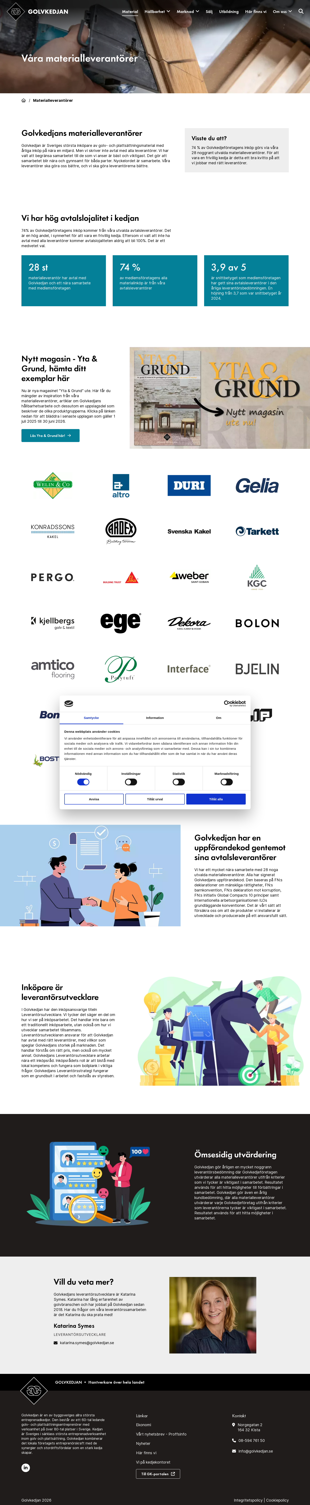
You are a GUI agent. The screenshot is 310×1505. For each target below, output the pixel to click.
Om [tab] (218, 718)
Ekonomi (143, 1425)
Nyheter (143, 1443)
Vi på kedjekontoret (153, 1462)
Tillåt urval (155, 799)
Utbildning (229, 11)
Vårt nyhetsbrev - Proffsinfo (161, 1434)
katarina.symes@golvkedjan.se (87, 1343)
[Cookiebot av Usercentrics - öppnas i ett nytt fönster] (227, 703)
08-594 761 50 (251, 1440)
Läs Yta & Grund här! (50, 435)
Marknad (188, 11)
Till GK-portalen (154, 1473)
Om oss (282, 11)
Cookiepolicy (277, 1500)
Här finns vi (256, 11)
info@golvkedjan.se (255, 1451)
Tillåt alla (216, 799)
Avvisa (94, 799)
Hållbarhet (157, 11)
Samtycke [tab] (91, 718)
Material (130, 11)
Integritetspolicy (248, 1500)
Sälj (209, 11)
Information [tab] (155, 718)
